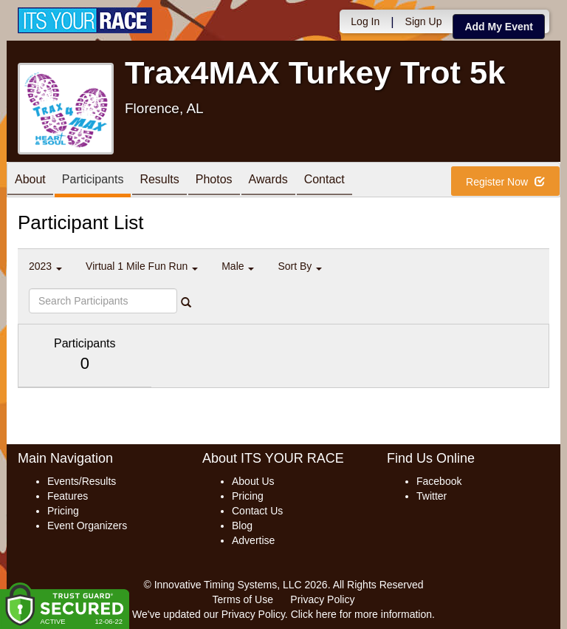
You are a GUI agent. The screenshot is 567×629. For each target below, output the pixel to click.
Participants (93, 180)
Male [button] (237, 266)
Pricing (63, 511)
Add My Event (498, 27)
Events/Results (81, 481)
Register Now (505, 182)
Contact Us (257, 511)
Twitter (431, 496)
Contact (324, 180)
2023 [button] (45, 266)
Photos (214, 180)
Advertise (253, 540)
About (30, 180)
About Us (253, 481)
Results (159, 180)
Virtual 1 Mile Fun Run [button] (142, 266)
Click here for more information (361, 614)
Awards (268, 180)
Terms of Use (243, 599)
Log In (365, 21)
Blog (242, 525)
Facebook (438, 481)
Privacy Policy (322, 599)
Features (67, 496)
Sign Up (423, 21)
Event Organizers (87, 525)
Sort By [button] (300, 266)
